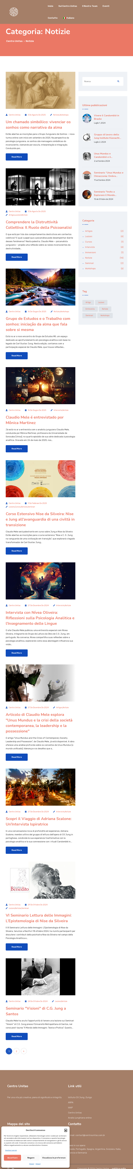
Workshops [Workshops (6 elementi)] (105, 315)
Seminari (31, 504)
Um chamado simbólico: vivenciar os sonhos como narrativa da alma (38, 124)
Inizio (50, 6)
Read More (17, 156)
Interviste (58, 408)
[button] (65, 1130)
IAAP (70, 1100)
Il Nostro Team (89, 6)
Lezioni (18, 214)
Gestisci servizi (11, 1150)
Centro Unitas (15, 115)
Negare (30, 1158)
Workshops (64, 115)
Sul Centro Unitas (67, 6)
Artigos (12, 214)
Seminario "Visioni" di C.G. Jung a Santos (36, 1004)
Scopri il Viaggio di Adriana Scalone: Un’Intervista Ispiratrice (38, 815)
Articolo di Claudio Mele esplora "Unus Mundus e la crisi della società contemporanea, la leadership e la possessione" (39, 717)
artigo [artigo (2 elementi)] (88, 302)
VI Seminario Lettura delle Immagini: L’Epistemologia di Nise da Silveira (39, 911)
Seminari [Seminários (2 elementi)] (89, 315)
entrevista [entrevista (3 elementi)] (90, 309)
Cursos (18, 504)
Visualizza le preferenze (54, 1158)
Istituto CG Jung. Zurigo (80, 1089)
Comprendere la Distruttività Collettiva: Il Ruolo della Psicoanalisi (39, 224)
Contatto (53, 18)
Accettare (12, 1158)
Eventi (106, 6)
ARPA (70, 1095)
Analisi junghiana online (80, 1110)
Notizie (56, 115)
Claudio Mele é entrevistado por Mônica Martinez (35, 417)
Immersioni (90, 252)
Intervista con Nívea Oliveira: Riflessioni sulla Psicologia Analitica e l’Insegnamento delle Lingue (40, 614)
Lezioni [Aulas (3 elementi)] (101, 302)
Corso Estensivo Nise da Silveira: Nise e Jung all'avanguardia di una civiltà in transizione (40, 516)
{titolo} (31, 1164)
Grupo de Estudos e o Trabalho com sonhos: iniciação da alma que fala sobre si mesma (38, 322)
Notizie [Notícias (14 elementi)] (105, 309)
